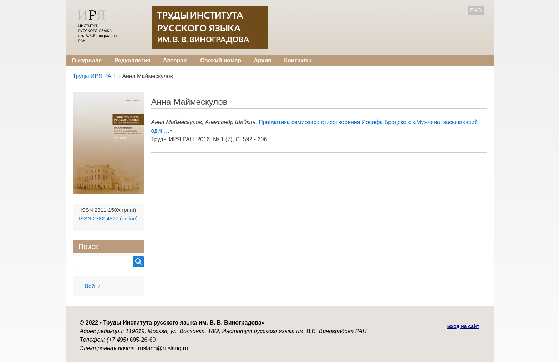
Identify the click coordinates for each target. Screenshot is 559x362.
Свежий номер (220, 60)
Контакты (297, 60)
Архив (262, 60)
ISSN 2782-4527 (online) (108, 218)
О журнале (87, 60)
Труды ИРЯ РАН (94, 76)
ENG (475, 10)
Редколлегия (132, 60)
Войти (93, 286)
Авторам (175, 60)
